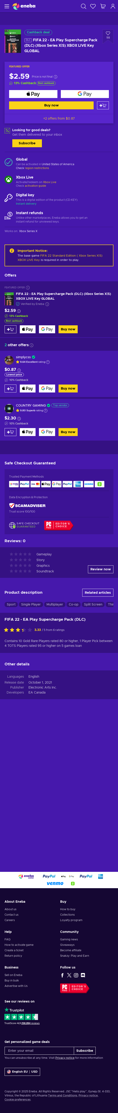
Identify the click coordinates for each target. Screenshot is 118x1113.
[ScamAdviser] (27, 506)
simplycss (23, 357)
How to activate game (19, 945)
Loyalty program (71, 920)
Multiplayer (54, 604)
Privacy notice (64, 1058)
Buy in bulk (12, 980)
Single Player (31, 604)
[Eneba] (24, 6)
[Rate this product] (19, 630)
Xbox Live (49, 182)
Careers (10, 920)
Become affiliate (70, 950)
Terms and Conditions (62, 1095)
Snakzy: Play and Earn (74, 955)
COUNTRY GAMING (31, 405)
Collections (67, 914)
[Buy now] (33, 94)
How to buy (67, 909)
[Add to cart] (103, 105)
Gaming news (69, 939)
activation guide (35, 185)
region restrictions (37, 168)
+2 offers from (59, 118)
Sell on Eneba (13, 975)
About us (10, 909)
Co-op (73, 604)
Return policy (13, 955)
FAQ (7, 939)
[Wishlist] (93, 6)
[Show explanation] (48, 362)
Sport (11, 604)
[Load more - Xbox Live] (9, 180)
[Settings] (22, 1072)
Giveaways (67, 945)
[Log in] (113, 6)
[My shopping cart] (103, 6)
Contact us (11, 914)
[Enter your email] (39, 1051)
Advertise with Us (16, 986)
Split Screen (93, 604)
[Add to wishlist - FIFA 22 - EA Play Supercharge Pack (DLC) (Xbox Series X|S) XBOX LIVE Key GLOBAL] (108, 36)
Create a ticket (14, 950)
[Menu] (6, 6)
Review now (100, 569)
